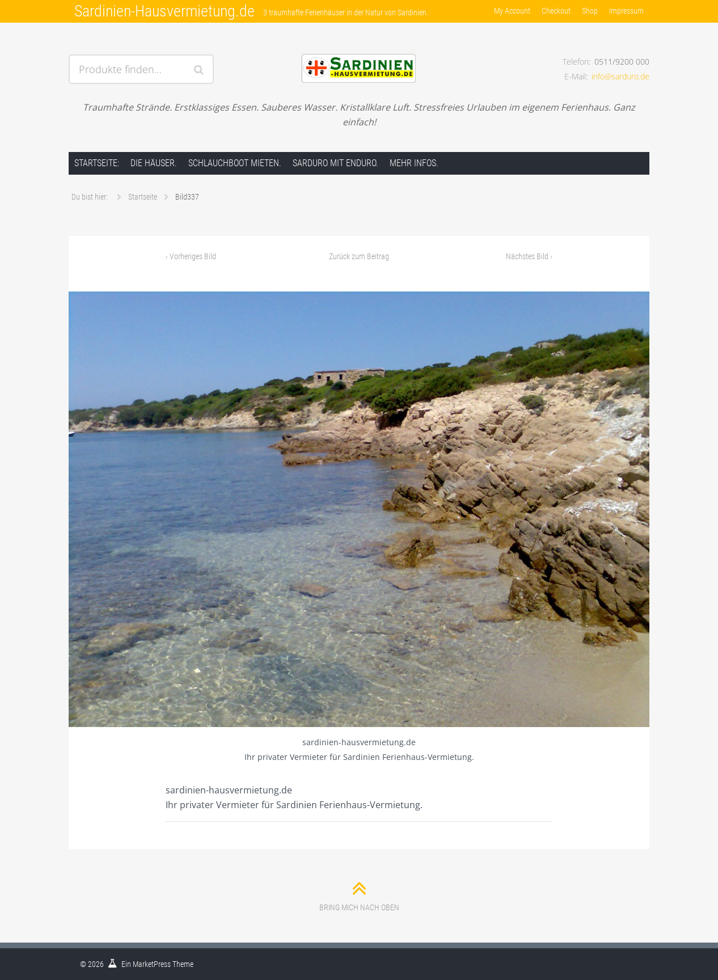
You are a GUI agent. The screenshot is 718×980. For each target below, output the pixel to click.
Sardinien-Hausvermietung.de (164, 11)
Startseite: (96, 163)
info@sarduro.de (620, 76)
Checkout (556, 10)
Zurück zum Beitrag (359, 256)
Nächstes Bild (529, 256)
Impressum (626, 10)
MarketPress (152, 964)
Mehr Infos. (414, 163)
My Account (512, 10)
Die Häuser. (153, 163)
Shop (590, 10)
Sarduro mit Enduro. (335, 163)
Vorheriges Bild (191, 256)
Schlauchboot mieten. (234, 163)
